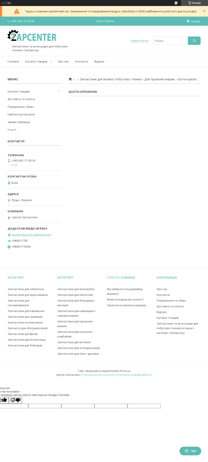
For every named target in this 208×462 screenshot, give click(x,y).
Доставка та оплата (21, 99)
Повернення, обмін (21, 107)
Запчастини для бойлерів (25, 345)
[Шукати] (194, 41)
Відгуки (99, 61)
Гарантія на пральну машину (126, 305)
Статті (12, 130)
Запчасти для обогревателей (28, 328)
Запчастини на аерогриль (25, 322)
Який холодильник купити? (125, 299)
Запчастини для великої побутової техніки (111, 79)
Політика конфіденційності (135, 375)
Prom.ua (125, 371)
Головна (13, 61)
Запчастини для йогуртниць (27, 340)
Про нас (63, 61)
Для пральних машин (160, 79)
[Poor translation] (15, 400)
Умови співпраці (19, 122)
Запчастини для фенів (23, 334)
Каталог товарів (36, 61)
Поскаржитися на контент (99, 375)
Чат (190, 451)
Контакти (81, 61)
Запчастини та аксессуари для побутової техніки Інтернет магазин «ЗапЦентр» (177, 328)
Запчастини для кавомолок (26, 311)
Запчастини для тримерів (25, 317)
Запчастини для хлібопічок (26, 289)
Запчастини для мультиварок (28, 295)
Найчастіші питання (21, 114)
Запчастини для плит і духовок (78, 354)
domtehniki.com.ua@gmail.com (31, 234)
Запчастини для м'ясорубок (76, 289)
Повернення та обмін (171, 300)
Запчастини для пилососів (75, 295)
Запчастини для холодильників (78, 348)
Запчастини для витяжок (74, 342)
